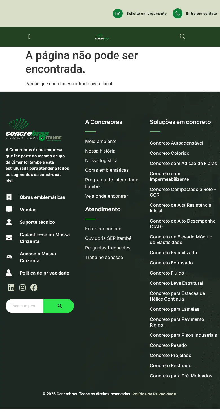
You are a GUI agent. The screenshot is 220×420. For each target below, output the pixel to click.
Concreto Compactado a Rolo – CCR (183, 192)
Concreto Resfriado (171, 365)
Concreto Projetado (171, 355)
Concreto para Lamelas (174, 309)
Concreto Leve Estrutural (176, 283)
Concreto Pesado (168, 345)
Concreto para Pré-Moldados (181, 375)
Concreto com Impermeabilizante (169, 176)
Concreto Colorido (170, 153)
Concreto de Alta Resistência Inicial (180, 208)
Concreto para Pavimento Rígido (177, 322)
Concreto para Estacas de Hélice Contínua (177, 296)
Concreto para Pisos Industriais (183, 335)
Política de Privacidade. (154, 393)
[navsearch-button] (182, 36)
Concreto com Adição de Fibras (183, 163)
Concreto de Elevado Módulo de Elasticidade (181, 239)
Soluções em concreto (180, 121)
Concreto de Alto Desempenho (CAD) (183, 223)
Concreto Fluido (167, 273)
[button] (29, 37)
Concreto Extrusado (171, 263)
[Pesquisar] (58, 306)
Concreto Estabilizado (173, 252)
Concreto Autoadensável (176, 143)
